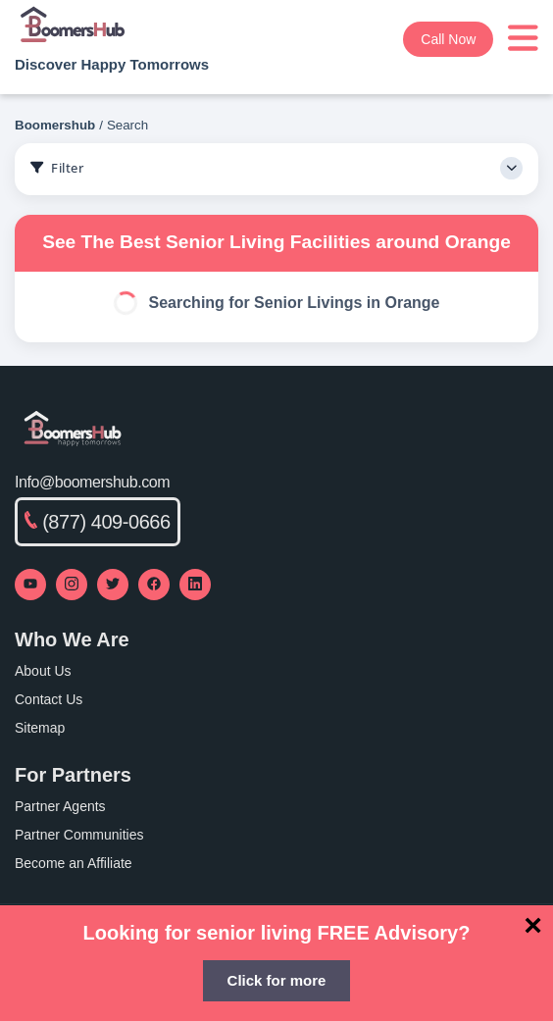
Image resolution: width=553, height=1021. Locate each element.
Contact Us (48, 699)
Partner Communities (79, 834)
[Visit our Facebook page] (154, 584)
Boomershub (55, 125)
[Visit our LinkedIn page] (195, 584)
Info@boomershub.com (92, 482)
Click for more (277, 980)
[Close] (533, 924)
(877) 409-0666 (98, 522)
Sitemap (40, 728)
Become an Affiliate (73, 863)
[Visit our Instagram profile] (71, 584)
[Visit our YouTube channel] (30, 584)
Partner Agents (60, 806)
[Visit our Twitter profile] (112, 584)
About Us (43, 671)
